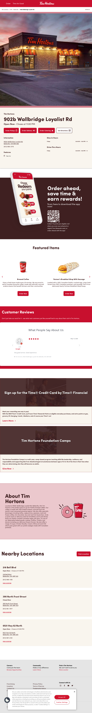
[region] (42, 699)
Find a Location (83, 554)
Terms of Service (38, 686)
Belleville (16, 9)
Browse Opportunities (14, 670)
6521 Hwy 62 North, (10, 633)
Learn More (9, 420)
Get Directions (64, 130)
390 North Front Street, (10, 604)
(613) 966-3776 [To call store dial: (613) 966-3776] (9, 147)
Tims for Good (18, 3)
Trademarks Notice (39, 688)
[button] (7, 700)
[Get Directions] (24, 143)
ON (11, 9)
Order (8, 3)
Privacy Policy (37, 684)
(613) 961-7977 (7, 609)
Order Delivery (28, 130)
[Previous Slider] (2, 277)
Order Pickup (11, 130)
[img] (72, 686)
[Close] (74, 692)
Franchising (11, 684)
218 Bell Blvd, (10, 575)
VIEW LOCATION (7, 583)
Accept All (61, 697)
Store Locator (63, 670)
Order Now (23, 293)
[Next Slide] (90, 277)
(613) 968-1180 (7, 580)
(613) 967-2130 (7, 638)
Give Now (8, 468)
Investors (10, 686)
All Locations (5, 9)
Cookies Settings (62, 702)
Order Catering (46, 130)
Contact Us (10, 688)
